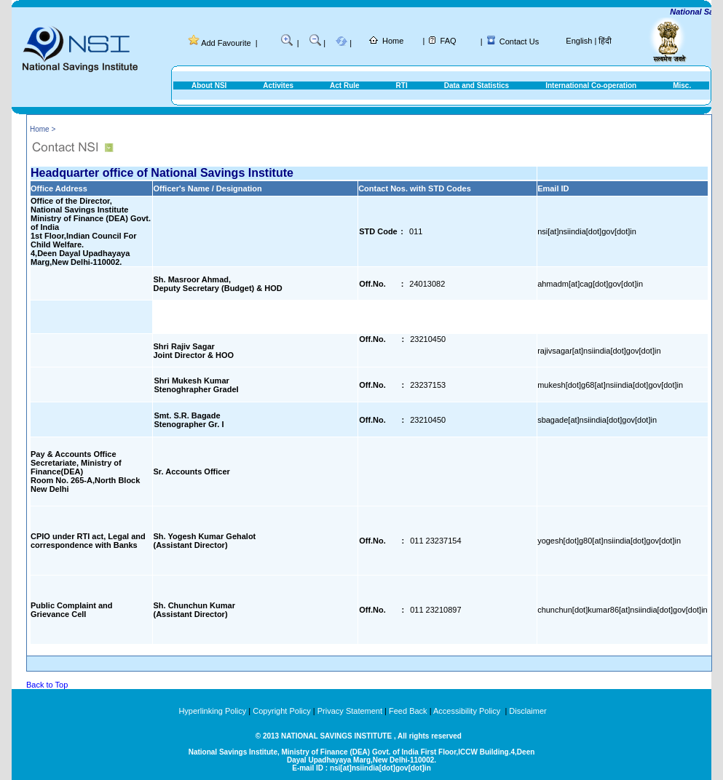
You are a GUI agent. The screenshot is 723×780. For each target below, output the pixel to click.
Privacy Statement (349, 711)
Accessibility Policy (467, 711)
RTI (402, 85)
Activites (278, 85)
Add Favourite (225, 43)
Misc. (682, 85)
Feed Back (408, 711)
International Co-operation (590, 85)
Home (392, 40)
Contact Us (519, 41)
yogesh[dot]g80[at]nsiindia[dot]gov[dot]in (609, 540)
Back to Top (47, 684)
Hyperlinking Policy (212, 711)
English (579, 40)
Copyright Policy (281, 711)
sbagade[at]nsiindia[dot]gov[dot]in (597, 419)
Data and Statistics (476, 85)
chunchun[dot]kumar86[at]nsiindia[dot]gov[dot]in (622, 609)
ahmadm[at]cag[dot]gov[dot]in (590, 283)
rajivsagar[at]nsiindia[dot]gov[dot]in (598, 350)
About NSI (208, 85)
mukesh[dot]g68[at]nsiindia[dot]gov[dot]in (610, 385)
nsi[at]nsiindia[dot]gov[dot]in (586, 231)
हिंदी (605, 40)
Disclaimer (527, 711)
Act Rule (345, 85)
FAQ (448, 40)
